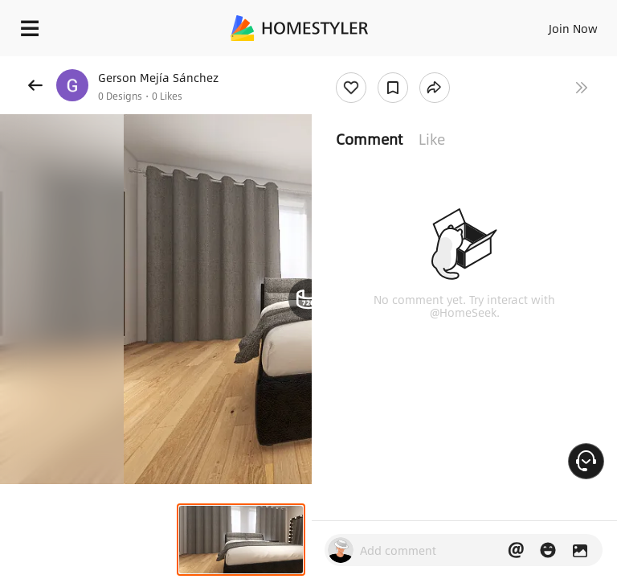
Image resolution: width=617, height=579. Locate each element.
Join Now (573, 28)
